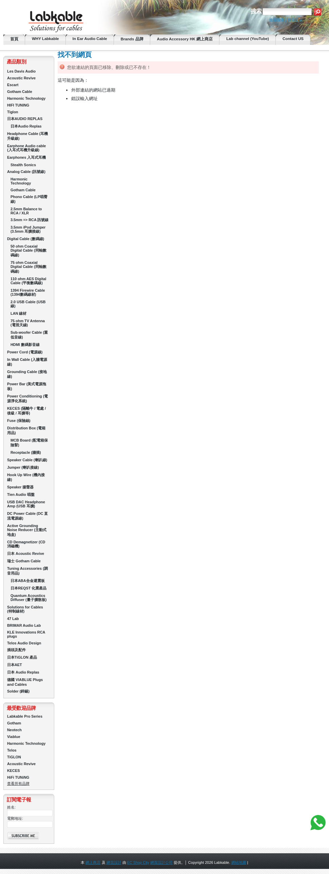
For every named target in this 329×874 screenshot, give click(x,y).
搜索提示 (295, 20)
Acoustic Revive (21, 78)
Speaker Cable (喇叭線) (27, 460)
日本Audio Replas (26, 126)
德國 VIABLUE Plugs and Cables (25, 682)
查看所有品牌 (18, 783)
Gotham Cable (19, 92)
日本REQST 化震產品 (28, 588)
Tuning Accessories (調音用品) (27, 570)
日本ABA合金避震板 (28, 581)
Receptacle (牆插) (26, 452)
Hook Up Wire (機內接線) (26, 477)
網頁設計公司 (161, 862)
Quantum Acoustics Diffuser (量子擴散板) (28, 598)
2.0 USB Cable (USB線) (28, 304)
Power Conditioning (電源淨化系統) (27, 398)
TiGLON (14, 757)
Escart (12, 85)
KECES (13, 771)
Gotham (14, 723)
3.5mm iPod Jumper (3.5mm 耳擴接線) (28, 229)
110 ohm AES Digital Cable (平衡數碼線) (28, 281)
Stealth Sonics (23, 165)
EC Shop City (138, 862)
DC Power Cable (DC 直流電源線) (27, 515)
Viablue (13, 737)
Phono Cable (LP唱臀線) (29, 199)
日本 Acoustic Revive (25, 553)
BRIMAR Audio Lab (24, 625)
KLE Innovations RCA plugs (26, 634)
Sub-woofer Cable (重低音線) (29, 334)
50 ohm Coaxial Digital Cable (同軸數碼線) (28, 250)
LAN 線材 (18, 313)
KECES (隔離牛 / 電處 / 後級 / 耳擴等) (26, 410)
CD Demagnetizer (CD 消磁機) (26, 544)
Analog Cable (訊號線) (26, 172)
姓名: (11, 807)
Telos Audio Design (24, 643)
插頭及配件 (16, 650)
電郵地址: (15, 818)
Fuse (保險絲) (19, 421)
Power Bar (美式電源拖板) (26, 386)
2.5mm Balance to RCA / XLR (26, 211)
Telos (12, 750)
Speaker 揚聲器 (20, 487)
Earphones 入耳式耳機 (26, 157)
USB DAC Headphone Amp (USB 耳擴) (26, 504)
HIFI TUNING (18, 105)
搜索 (256, 11)
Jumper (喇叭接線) (23, 467)
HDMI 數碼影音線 (25, 345)
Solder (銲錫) (18, 691)
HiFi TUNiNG (18, 777)
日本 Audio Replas (23, 672)
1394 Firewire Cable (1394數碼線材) (28, 292)
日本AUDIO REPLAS (24, 119)
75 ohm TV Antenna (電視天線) (28, 323)
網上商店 (92, 862)
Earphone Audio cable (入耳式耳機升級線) (26, 148)
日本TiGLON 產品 (22, 657)
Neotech (14, 730)
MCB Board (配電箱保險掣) (29, 442)
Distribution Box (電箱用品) (26, 430)
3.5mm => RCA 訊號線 (30, 220)
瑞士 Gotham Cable (24, 561)
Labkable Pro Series (24, 716)
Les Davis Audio (21, 71)
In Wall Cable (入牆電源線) (27, 361)
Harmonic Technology (26, 98)
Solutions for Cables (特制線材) (25, 609)
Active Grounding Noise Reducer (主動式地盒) (26, 530)
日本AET (14, 665)
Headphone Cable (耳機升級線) (27, 136)
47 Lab (13, 619)
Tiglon (12, 112)
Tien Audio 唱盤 (21, 494)
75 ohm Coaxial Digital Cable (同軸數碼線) (28, 266)
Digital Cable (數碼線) (25, 239)
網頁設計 (114, 862)
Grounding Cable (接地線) (27, 374)
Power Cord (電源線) (24, 352)
